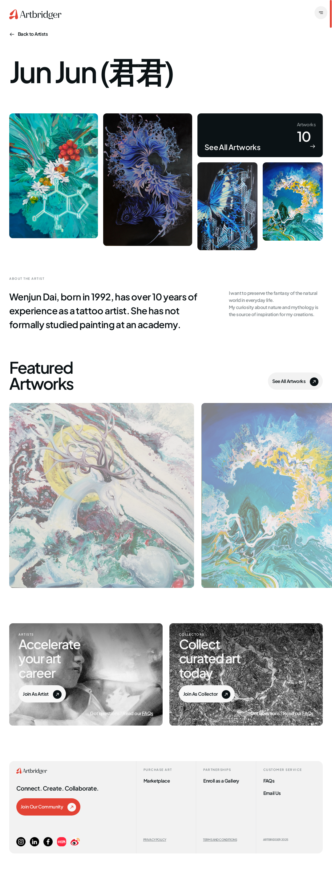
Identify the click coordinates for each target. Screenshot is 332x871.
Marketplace (157, 780)
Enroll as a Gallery (221, 780)
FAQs (147, 712)
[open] (320, 13)
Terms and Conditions (220, 839)
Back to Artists (28, 33)
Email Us (272, 792)
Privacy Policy (154, 839)
